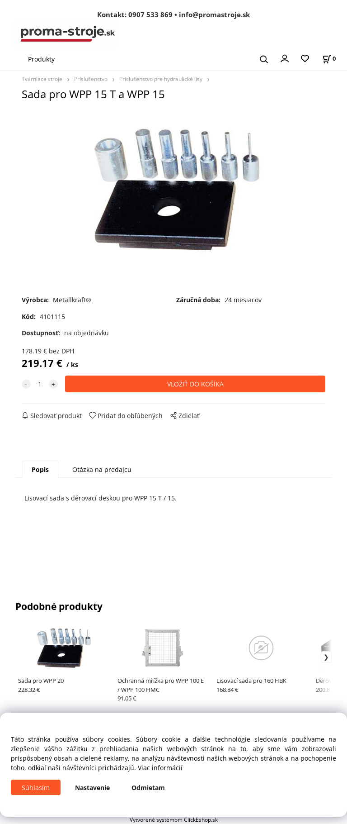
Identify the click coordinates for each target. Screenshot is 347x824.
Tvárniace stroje (42, 78)
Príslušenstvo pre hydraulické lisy (160, 78)
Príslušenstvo (91, 78)
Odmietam (148, 787)
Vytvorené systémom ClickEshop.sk (174, 819)
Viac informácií (160, 767)
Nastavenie (92, 787)
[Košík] (329, 58)
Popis (40, 469)
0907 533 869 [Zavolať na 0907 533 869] (150, 14)
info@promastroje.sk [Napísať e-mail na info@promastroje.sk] (214, 14)
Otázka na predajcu (101, 469)
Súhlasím (36, 787)
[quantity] (40, 384)
